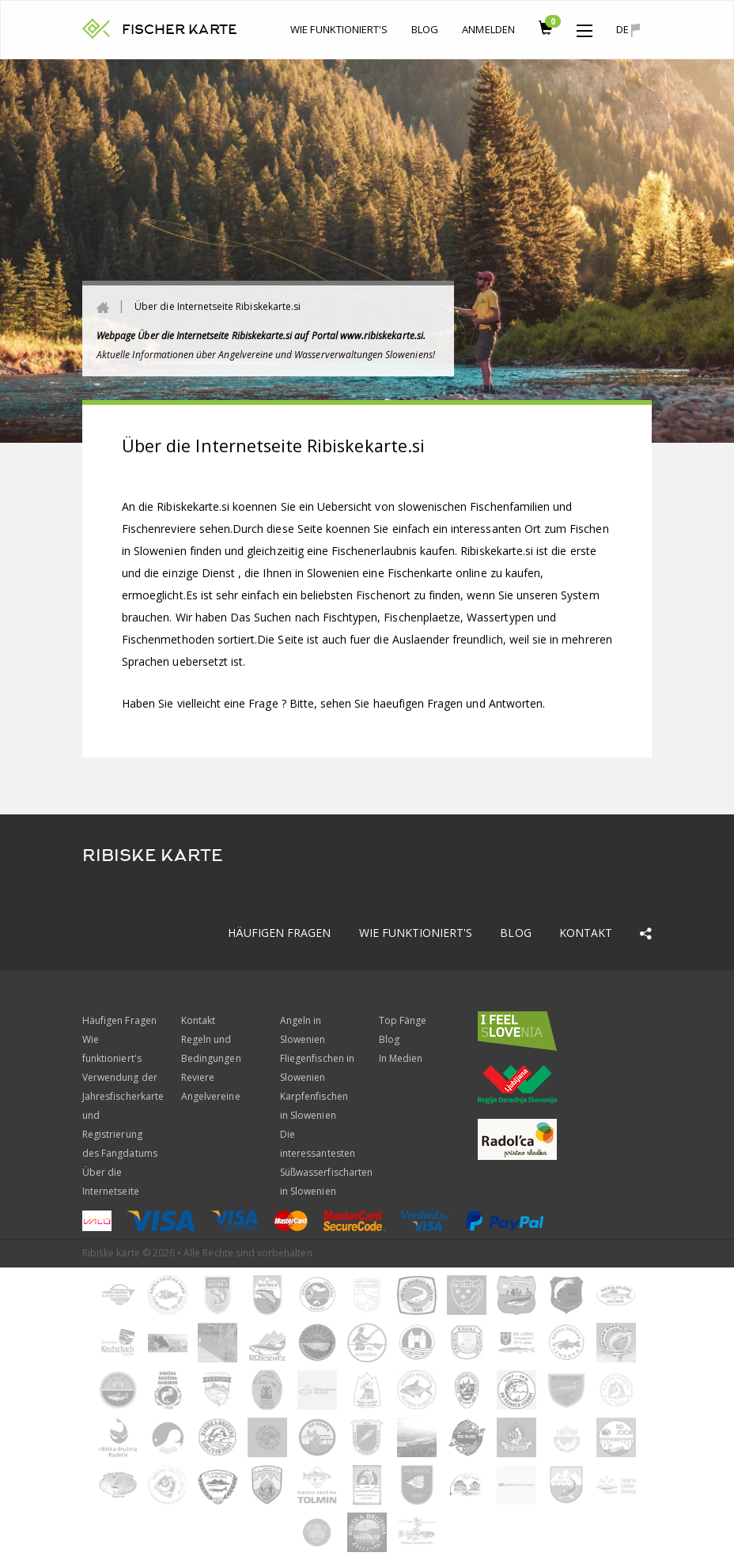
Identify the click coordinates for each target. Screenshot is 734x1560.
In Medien (400, 1058)
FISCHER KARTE (179, 29)
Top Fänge (402, 1020)
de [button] (628, 29)
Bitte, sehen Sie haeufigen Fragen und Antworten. (417, 703)
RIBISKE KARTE (152, 855)
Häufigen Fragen (279, 932)
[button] (584, 27)
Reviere (197, 1077)
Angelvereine (210, 1096)
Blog (424, 29)
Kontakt (585, 932)
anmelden (488, 29)
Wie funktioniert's (339, 29)
